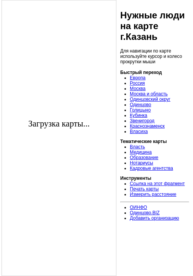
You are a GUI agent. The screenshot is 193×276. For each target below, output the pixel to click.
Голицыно (140, 110)
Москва (138, 88)
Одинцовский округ (150, 99)
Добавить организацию (154, 218)
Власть (137, 147)
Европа (138, 77)
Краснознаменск (147, 126)
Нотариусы (141, 163)
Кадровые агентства (151, 168)
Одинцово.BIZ (145, 212)
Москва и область (149, 94)
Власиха (139, 131)
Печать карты (144, 189)
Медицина (141, 152)
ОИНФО (138, 207)
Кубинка (138, 115)
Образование (144, 157)
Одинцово (140, 104)
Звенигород (142, 120)
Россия (137, 83)
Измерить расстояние (153, 194)
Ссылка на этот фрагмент (157, 183)
